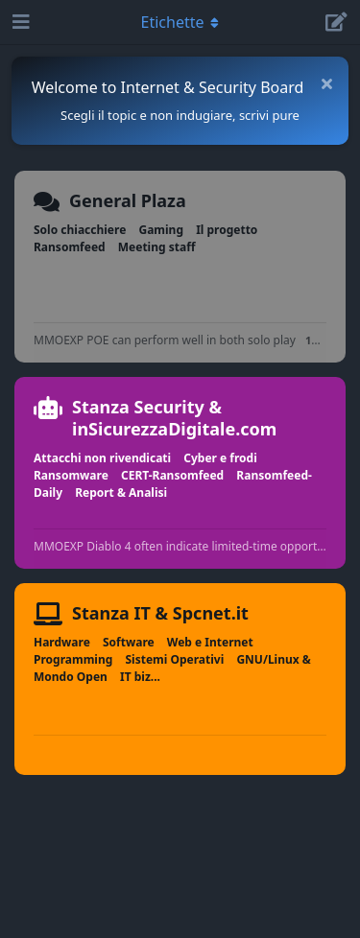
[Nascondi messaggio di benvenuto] (326, 83)
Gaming (160, 230)
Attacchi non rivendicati (102, 458)
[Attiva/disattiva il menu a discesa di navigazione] (180, 22)
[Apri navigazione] (19, 22)
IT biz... (140, 676)
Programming (73, 659)
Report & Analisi (121, 492)
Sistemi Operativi (174, 659)
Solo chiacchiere (80, 230)
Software (129, 642)
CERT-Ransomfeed (172, 475)
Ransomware (71, 475)
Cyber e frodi (220, 458)
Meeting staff (157, 247)
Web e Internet (210, 642)
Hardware (62, 642)
